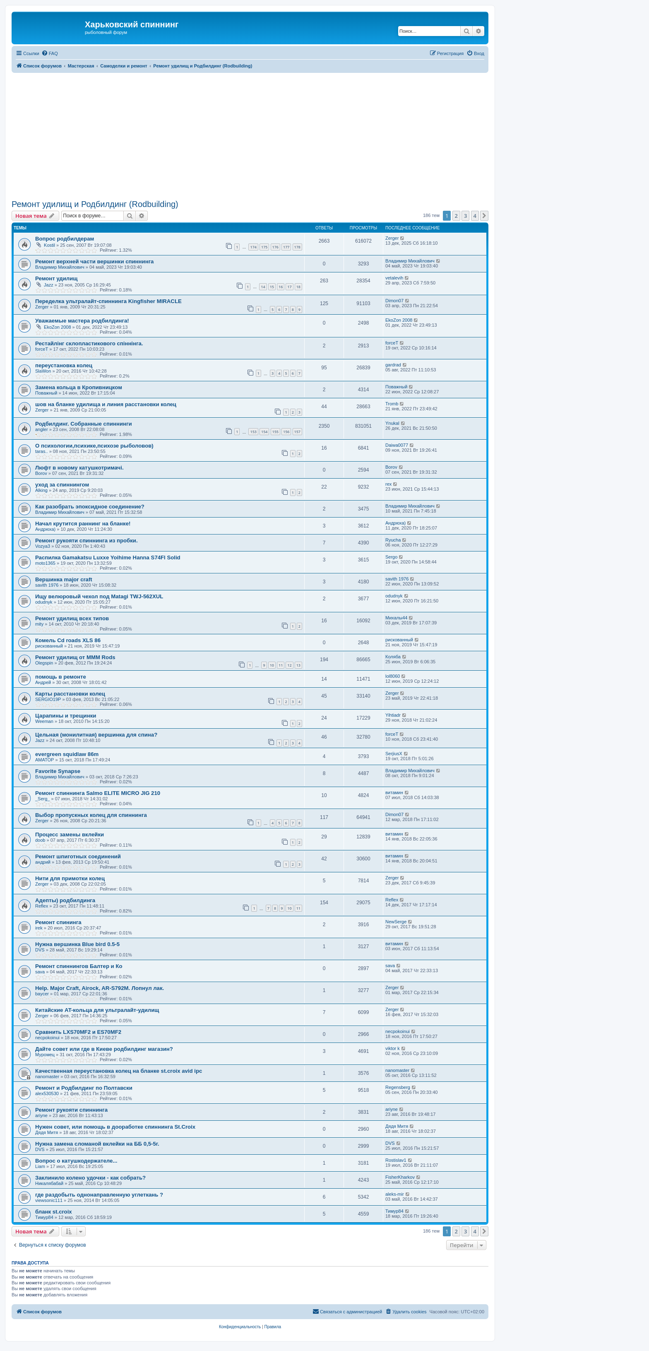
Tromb (391, 403)
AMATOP (44, 759)
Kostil (49, 245)
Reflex (41, 905)
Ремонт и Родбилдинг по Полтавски (83, 1088)
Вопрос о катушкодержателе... (76, 1161)
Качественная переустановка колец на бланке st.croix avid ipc (118, 1071)
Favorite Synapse (57, 771)
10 (272, 665)
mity (39, 623)
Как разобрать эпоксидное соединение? (89, 506)
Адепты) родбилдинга (65, 900)
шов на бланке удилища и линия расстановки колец (105, 404)
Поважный (46, 392)
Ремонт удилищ (56, 278)
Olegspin (44, 662)
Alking (41, 490)
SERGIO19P (48, 699)
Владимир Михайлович (59, 267)
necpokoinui (47, 1037)
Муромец (45, 1054)
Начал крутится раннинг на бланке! (82, 523)
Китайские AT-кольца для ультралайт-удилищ (97, 1010)
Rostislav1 (395, 1160)
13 (298, 665)
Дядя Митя (46, 1132)
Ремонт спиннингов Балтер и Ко (78, 966)
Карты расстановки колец (70, 694)
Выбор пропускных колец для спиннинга (91, 815)
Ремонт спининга (58, 922)
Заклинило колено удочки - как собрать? (90, 1178)
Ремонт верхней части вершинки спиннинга (94, 261)
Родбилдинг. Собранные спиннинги (83, 424)
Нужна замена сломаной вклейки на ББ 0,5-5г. (97, 1144)
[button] (484, 216)
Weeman (44, 721)
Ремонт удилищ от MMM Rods (75, 657)
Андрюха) (45, 529)
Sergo (391, 556)
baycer (42, 993)
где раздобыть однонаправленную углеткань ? (99, 1195)
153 (253, 431)
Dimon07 (394, 300)
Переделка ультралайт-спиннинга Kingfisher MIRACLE (108, 301)
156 (286, 431)
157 (297, 431)
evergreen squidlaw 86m (67, 754)
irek (39, 927)
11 (281, 665)
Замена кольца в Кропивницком (78, 387)
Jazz (48, 284)
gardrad (393, 364)
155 (275, 431)
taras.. (41, 451)
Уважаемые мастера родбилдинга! (82, 321)
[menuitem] (49, 53)
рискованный (49, 645)
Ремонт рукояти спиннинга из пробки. (86, 540)
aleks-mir (394, 1194)
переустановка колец (63, 365)
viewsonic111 (48, 1200)
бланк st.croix (53, 1212)
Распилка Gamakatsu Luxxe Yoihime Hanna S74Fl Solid (107, 557)
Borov (41, 473)
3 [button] (465, 215)
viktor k (392, 1048)
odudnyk (44, 602)
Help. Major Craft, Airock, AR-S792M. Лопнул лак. (99, 988)
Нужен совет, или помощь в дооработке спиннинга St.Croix (115, 1127)
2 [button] (456, 215)
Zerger (392, 238)
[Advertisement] (260, 135)
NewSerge (395, 921)
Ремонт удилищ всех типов (72, 618)
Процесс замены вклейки (69, 834)
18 (298, 286)
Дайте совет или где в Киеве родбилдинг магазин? (104, 1049)
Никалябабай (49, 1183)
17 (289, 286)
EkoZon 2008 (57, 327)
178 (297, 247)
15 (272, 286)
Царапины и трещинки (65, 716)
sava (40, 971)
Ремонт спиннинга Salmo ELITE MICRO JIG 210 (97, 793)
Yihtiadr (393, 715)
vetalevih (394, 277)
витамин (394, 792)
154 (264, 431)
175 (264, 247)
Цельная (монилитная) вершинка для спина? (96, 735)
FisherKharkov (400, 1177)
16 (281, 286)
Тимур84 (44, 1217)
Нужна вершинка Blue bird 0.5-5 (77, 944)
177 (286, 247)
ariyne (41, 1115)
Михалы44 (396, 617)
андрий (42, 862)
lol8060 (392, 676)
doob (40, 840)
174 (253, 247)
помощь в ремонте (60, 677)
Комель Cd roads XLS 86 (68, 640)
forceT (41, 349)
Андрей (43, 682)
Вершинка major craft (63, 579)
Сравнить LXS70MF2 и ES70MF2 (78, 1032)
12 (289, 665)
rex (388, 484)
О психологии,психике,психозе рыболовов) (94, 446)
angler (41, 429)
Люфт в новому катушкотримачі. (79, 468)
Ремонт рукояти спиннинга (71, 1110)
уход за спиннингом (62, 485)
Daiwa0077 (396, 445)
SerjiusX (393, 753)
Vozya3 (42, 546)
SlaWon (43, 370)
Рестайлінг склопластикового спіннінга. (89, 343)
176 (275, 247)
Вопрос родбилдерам (64, 239)
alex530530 (47, 1093)
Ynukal (392, 423)
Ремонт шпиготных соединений (78, 856)
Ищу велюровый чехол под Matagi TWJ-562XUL (99, 596)
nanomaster (47, 1076)
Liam (40, 1166)
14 (263, 286)
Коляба (393, 656)
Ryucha (393, 539)
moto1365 (45, 563)
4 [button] (475, 215)
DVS (40, 949)
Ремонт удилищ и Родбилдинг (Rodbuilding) (95, 204)
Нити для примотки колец (70, 878)
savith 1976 (46, 585)
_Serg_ (42, 798)
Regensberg (397, 1087)
